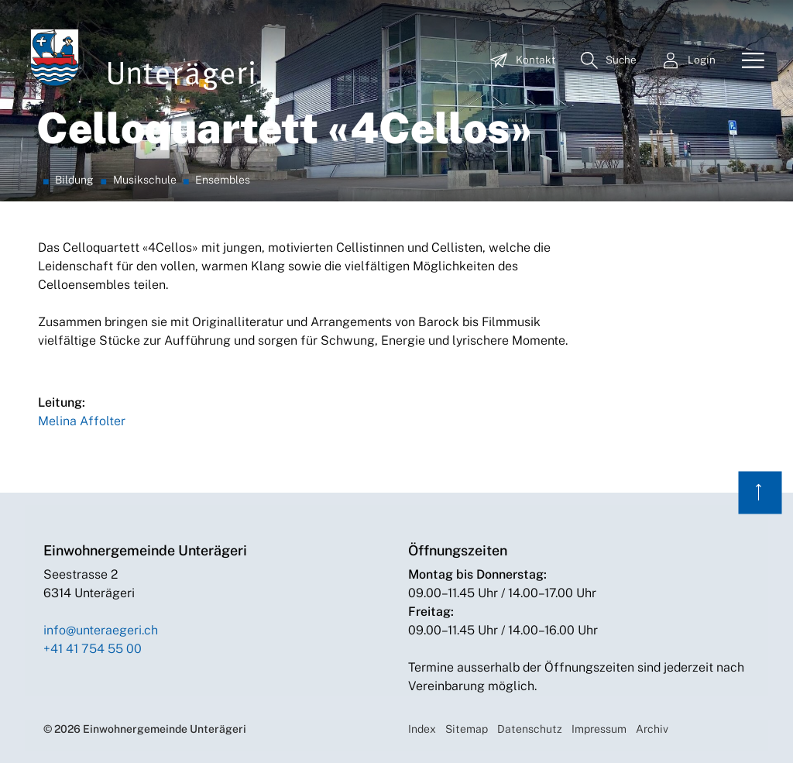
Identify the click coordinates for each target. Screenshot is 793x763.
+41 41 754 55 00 (92, 648)
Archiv (652, 729)
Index (422, 729)
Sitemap (466, 729)
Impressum (599, 729)
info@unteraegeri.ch (100, 630)
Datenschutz (529, 729)
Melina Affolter (81, 421)
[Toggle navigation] (747, 61)
